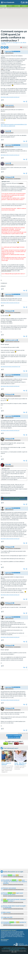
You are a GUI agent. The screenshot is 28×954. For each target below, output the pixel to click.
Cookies (17, 949)
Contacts (5, 947)
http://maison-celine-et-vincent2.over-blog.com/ (10, 97)
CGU (12, 948)
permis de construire (6, 270)
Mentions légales (20, 947)
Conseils (24, 6)
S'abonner (23, 47)
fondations (20, 183)
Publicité (24, 948)
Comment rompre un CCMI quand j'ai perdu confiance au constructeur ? (14, 36)
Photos (16, 6)
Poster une (14, 737)
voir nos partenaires (4, 940)
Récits (10, 6)
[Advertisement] (14, 677)
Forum (3, 6)
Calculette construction (6, 948)
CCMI (2, 69)
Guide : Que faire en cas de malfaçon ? (20, 763)
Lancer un (14, 735)
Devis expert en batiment (6, 763)
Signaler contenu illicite (12, 947)
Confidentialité (12, 949)
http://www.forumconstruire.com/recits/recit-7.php (10, 366)
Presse (15, 948)
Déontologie (20, 948)
